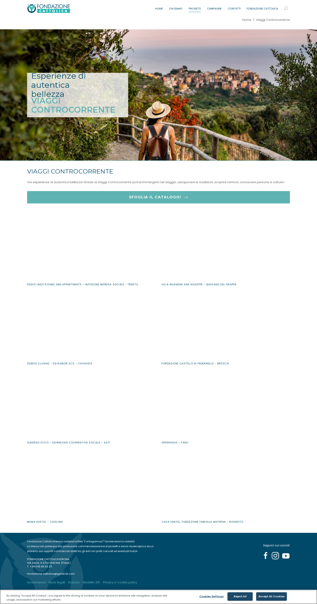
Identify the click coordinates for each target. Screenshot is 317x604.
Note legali (57, 582)
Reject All (240, 596)
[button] (158, 182)
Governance (36, 582)
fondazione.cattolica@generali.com (51, 574)
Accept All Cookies (271, 596)
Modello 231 (91, 582)
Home (246, 20)
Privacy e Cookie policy (120, 582)
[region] (158, 597)
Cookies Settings (211, 596)
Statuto (74, 582)
